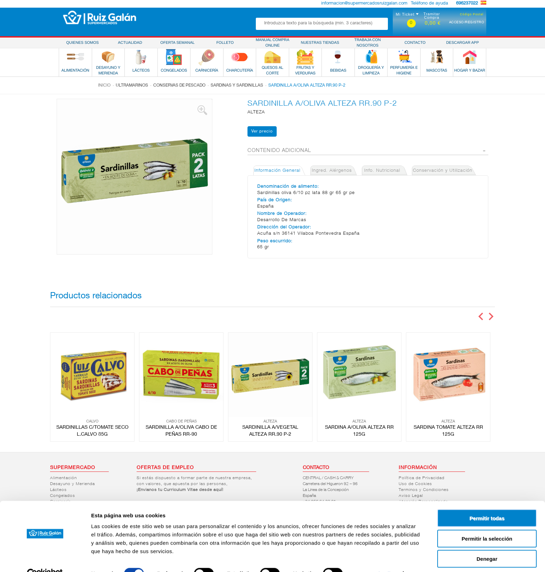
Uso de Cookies (415, 484)
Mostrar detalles (376, 558)
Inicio (104, 85)
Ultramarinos (132, 85)
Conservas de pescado (179, 85)
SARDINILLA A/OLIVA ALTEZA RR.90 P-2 (306, 85)
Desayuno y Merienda (72, 484)
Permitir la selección (487, 523)
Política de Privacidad (422, 478)
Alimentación (63, 478)
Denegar (487, 543)
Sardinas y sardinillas (237, 85)
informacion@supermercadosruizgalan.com (364, 3)
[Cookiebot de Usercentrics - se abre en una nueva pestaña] (45, 558)
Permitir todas (487, 503)
